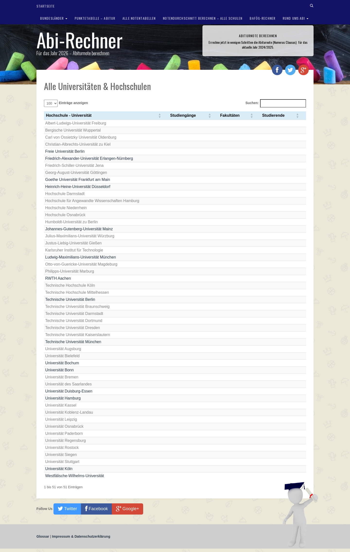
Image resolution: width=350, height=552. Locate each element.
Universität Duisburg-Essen (68, 391)
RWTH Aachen (58, 278)
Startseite (45, 6)
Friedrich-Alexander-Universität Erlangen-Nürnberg (89, 158)
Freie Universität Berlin (65, 151)
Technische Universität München (73, 342)
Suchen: (252, 103)
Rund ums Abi (295, 18)
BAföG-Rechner (262, 18)
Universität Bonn (59, 370)
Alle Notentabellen (139, 18)
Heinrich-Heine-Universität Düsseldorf (77, 187)
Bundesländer (53, 18)
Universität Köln (58, 469)
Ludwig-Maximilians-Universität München (80, 257)
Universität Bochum (62, 363)
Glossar (43, 536)
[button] (159, 115)
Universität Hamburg (63, 398)
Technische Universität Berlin (70, 299)
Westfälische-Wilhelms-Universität (74, 476)
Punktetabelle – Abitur (95, 18)
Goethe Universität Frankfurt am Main (77, 180)
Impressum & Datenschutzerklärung (81, 536)
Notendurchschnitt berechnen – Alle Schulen (202, 18)
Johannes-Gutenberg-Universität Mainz (79, 229)
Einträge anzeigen (73, 103)
